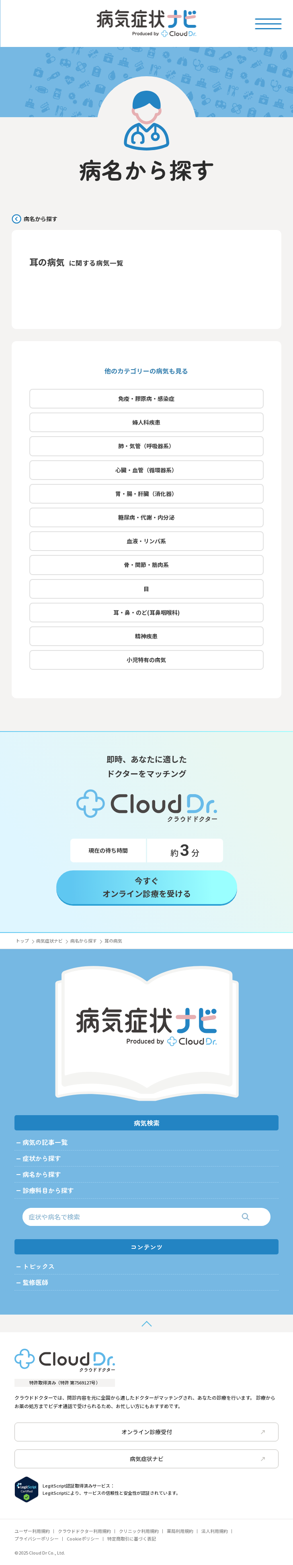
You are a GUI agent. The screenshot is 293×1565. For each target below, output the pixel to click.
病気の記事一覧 (45, 1142)
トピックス (39, 1266)
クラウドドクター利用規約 (84, 1531)
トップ (22, 940)
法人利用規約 (214, 1531)
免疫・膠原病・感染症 (146, 401)
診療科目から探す (48, 1190)
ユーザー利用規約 (32, 1531)
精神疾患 (146, 639)
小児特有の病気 (146, 663)
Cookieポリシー (83, 1538)
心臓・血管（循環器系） (146, 473)
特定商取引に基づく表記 (131, 1538)
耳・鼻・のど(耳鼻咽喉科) (146, 615)
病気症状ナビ (49, 940)
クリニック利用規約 (139, 1531)
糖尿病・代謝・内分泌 (146, 520)
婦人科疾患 (146, 425)
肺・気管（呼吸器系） (146, 449)
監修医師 (35, 1282)
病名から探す (40, 219)
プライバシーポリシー (36, 1538)
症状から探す (42, 1158)
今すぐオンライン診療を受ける (146, 890)
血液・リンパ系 (146, 544)
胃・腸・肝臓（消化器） (146, 496)
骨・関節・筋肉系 (146, 567)
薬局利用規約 (180, 1531)
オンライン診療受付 (193, 1432)
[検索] (245, 1216)
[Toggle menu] (268, 23)
